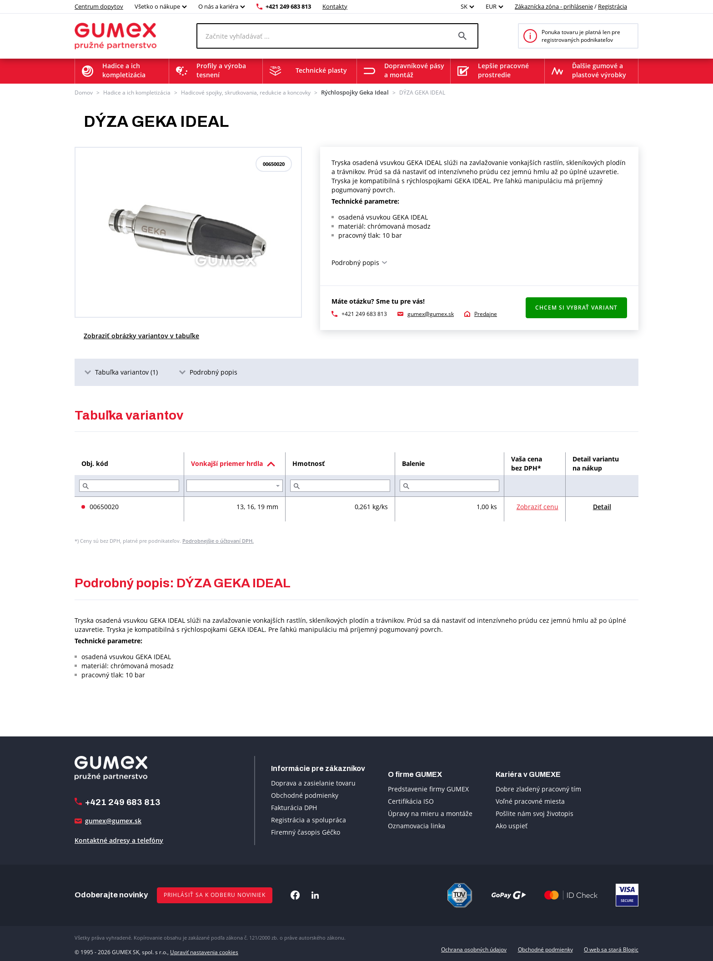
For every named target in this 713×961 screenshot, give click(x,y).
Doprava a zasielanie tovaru (313, 782)
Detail (602, 506)
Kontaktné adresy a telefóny (119, 839)
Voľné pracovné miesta (530, 800)
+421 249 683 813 (288, 6)
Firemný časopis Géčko (305, 831)
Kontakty (334, 6)
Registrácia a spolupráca (308, 819)
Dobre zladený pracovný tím (538, 788)
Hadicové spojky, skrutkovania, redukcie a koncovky (246, 92)
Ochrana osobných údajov (474, 949)
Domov (84, 92)
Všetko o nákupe (157, 6)
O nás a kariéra (218, 6)
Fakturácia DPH (294, 806)
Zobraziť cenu (537, 506)
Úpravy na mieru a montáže (430, 813)
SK (464, 6)
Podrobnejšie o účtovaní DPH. (218, 540)
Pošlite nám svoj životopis (534, 813)
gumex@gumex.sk (430, 313)
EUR (491, 6)
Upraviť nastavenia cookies (204, 949)
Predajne (485, 313)
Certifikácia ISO (411, 800)
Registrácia (612, 6)
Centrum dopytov (99, 6)
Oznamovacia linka (416, 825)
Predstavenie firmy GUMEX (428, 788)
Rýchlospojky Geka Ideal (351, 92)
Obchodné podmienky (304, 794)
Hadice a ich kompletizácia (137, 92)
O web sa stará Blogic (611, 949)
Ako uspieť (511, 825)
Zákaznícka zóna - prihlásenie (554, 6)
